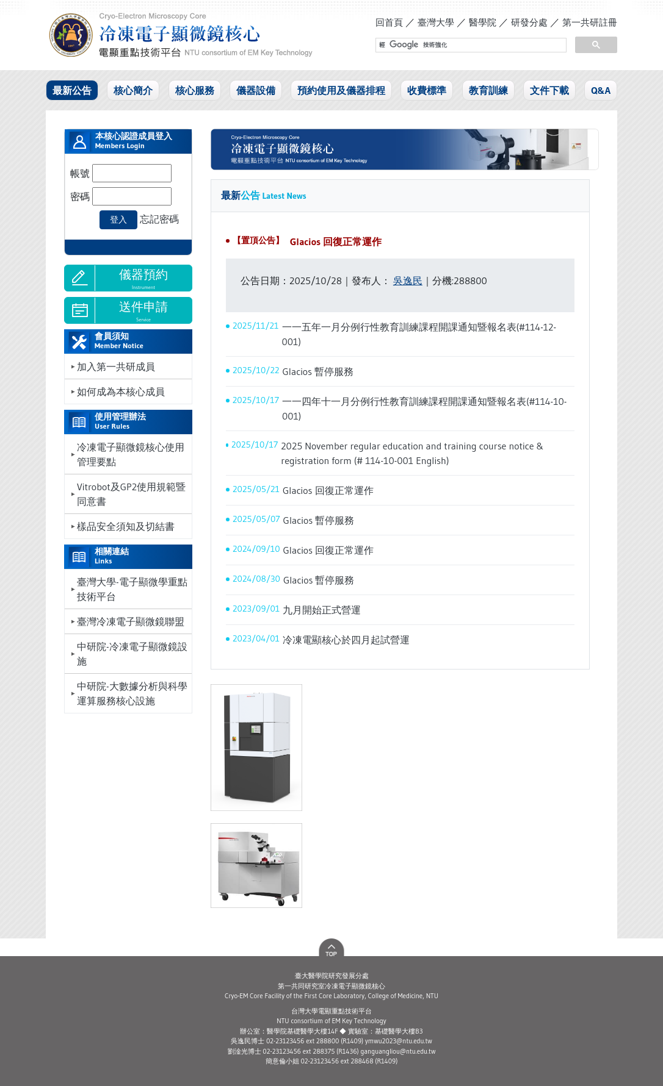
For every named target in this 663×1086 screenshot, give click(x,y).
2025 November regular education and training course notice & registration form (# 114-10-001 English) (412, 453)
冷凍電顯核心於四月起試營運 (346, 640)
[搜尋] (469, 45)
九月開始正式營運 (322, 610)
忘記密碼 (159, 219)
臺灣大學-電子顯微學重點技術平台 (132, 589)
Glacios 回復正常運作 (336, 241)
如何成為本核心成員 (121, 391)
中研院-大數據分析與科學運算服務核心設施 (132, 693)
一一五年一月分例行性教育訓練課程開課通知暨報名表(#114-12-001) (419, 334)
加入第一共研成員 (116, 366)
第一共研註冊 (589, 22)
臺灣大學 (436, 22)
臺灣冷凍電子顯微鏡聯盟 (130, 621)
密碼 (80, 196)
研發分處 (529, 22)
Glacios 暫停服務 (318, 371)
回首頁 (389, 22)
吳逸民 (407, 280)
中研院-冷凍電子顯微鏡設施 (132, 653)
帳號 (80, 173)
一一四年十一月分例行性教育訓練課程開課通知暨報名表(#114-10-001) (424, 408)
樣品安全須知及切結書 (126, 526)
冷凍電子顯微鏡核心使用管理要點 (130, 454)
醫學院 (482, 22)
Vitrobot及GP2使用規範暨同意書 (131, 493)
